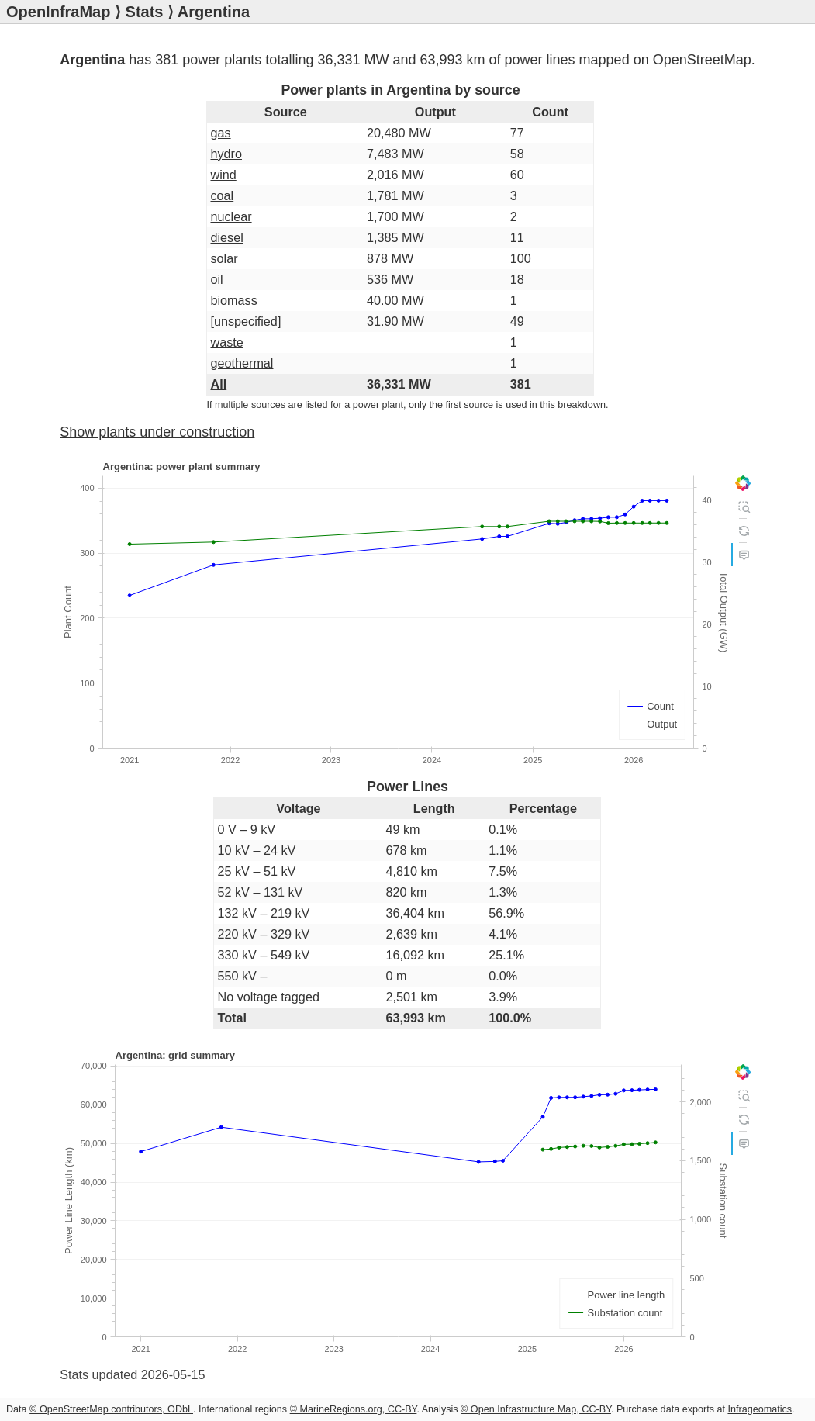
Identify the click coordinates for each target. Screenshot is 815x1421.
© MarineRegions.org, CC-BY (353, 1409)
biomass (233, 300)
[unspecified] (245, 321)
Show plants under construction (157, 432)
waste (226, 342)
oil (216, 279)
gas (220, 133)
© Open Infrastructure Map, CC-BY (536, 1409)
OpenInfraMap (58, 11)
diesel (226, 237)
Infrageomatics (759, 1409)
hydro (226, 154)
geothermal (241, 363)
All (218, 384)
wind (223, 175)
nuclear (230, 216)
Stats (145, 11)
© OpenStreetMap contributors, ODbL (111, 1409)
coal (221, 195)
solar (223, 258)
